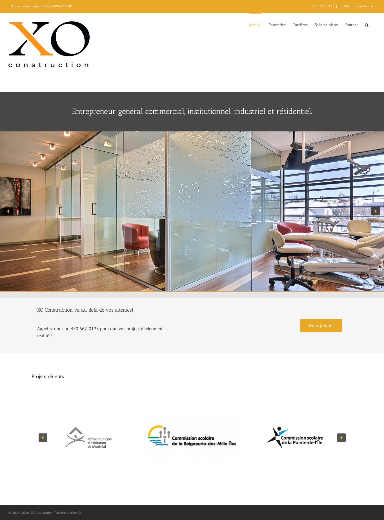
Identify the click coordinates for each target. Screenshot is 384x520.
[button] (367, 24)
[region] (192, 211)
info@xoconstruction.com (357, 6)
